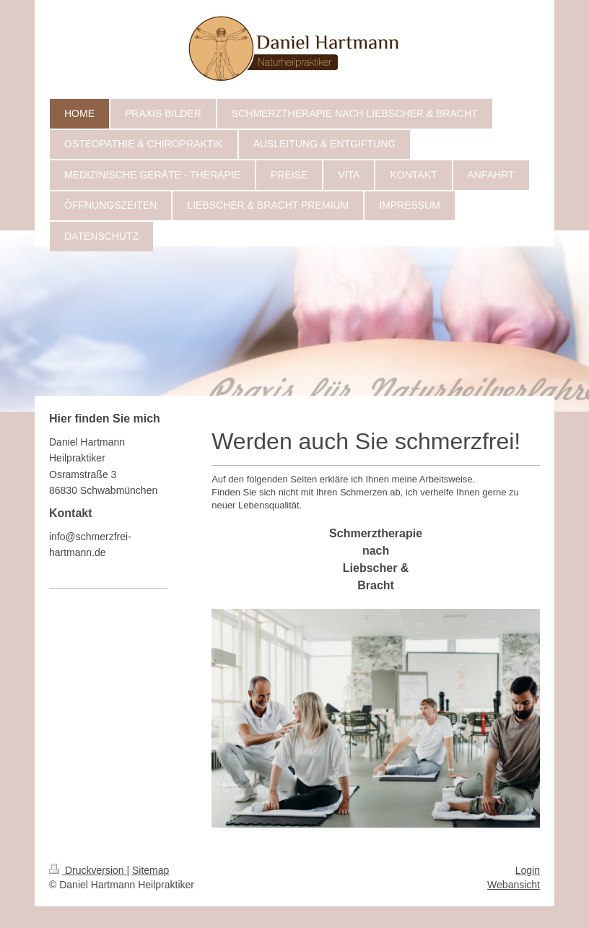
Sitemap (150, 870)
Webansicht (513, 884)
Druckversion (87, 870)
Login (527, 870)
